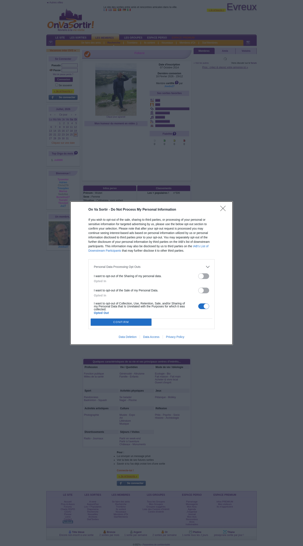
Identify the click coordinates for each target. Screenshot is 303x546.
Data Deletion (128, 337)
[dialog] (151, 273)
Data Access (151, 337)
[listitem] (151, 267)
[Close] (224, 210)
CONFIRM (121, 322)
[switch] (203, 276)
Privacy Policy (175, 337)
